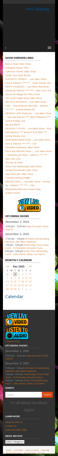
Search (47, 394)
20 (30, 281)
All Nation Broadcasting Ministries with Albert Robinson (27, 240)
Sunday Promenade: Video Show (21, 170)
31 (19, 289)
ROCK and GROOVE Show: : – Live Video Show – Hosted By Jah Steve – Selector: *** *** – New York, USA (28, 155)
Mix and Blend (12, 124)
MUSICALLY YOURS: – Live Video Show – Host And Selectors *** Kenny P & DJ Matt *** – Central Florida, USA (28, 132)
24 (19, 285)
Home (9, 450)
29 (11, 289)
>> (30, 266)
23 (15, 285)
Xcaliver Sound (12, 192)
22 (11, 285)
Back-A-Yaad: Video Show (18, 63)
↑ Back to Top (12, 341)
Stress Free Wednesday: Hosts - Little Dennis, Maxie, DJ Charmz (26, 253)
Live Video (18, 450)
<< (7, 266)
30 (7, 274)
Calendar (45, 450)
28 (7, 289)
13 (30, 277)
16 (15, 281)
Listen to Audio (32, 450)
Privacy (41, 453)
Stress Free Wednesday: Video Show (23, 166)
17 (19, 281)
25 (22, 285)
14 (7, 281)
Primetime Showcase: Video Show (22, 147)
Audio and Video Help (16, 429)
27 (30, 285)
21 (7, 285)
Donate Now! (30, 453)
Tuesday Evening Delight (17, 177)
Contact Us (10, 425)
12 (26, 277)
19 (26, 281)
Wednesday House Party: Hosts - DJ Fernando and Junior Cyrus (27, 246)
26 (26, 285)
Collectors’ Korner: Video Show (20, 71)
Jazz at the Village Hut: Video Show (22, 94)
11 (22, 277)
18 (22, 281)
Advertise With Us (14, 422)
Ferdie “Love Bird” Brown (17, 75)
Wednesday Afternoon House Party (23, 189)
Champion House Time (16, 67)
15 (11, 281)
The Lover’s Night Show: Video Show (23, 98)
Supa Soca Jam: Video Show (19, 173)
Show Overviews (14, 453)
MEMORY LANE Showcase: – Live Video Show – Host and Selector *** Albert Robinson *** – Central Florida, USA (28, 117)
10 (19, 277)
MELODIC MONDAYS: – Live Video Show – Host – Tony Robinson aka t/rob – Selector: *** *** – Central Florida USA (27, 105)
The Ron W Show (14, 162)
